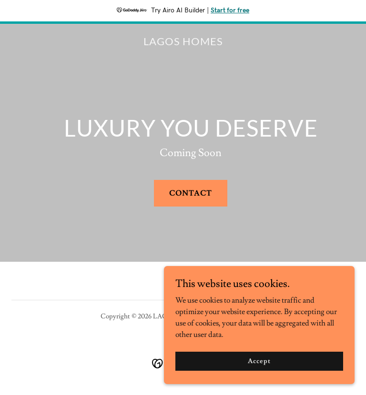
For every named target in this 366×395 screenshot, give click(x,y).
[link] (183, 43)
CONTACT (190, 193)
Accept (259, 380)
